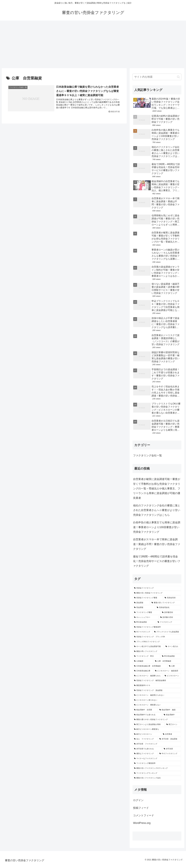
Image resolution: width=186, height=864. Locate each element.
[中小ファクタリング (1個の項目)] (169, 754)
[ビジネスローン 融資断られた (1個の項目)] (148, 676)
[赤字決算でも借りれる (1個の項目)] (147, 749)
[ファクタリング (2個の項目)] (168, 622)
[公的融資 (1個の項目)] (143, 661)
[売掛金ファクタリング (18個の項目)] (157, 588)
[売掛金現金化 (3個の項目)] (168, 607)
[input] (157, 77)
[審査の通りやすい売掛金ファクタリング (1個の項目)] (157, 719)
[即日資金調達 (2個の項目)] (144, 622)
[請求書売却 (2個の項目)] (171, 612)
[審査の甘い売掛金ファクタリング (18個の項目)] (157, 593)
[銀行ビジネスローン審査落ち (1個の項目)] (157, 729)
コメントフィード (143, 815)
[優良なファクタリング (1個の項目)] (145, 754)
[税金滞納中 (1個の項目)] (171, 715)
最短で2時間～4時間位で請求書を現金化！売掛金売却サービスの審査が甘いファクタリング (156, 561)
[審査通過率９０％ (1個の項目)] (157, 685)
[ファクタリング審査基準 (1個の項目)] (157, 763)
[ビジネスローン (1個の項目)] (172, 676)
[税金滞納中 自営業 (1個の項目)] (145, 710)
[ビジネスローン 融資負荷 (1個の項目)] (167, 671)
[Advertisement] (93, 44)
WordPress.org (142, 823)
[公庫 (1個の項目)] (174, 666)
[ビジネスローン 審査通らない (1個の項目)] (157, 705)
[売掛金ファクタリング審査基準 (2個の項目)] (157, 627)
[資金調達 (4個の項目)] (141, 603)
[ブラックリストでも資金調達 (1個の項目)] (167, 632)
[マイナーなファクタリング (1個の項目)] (157, 758)
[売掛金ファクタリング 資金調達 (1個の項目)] (157, 690)
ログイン (138, 800)
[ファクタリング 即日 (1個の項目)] (146, 656)
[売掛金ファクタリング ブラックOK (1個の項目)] (157, 637)
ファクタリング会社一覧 (147, 455)
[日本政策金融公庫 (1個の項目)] (143, 671)
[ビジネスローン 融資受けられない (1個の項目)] (157, 695)
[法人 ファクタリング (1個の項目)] (145, 739)
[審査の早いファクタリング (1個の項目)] (157, 651)
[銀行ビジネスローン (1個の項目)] (147, 734)
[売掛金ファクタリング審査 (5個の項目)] (148, 598)
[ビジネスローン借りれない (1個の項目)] (157, 700)
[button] (178, 77)
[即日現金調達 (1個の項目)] (171, 656)
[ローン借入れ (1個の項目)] (172, 646)
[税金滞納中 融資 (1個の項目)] (169, 710)
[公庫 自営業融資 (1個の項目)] (167, 661)
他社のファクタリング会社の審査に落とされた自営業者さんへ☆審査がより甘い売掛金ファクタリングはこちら (156, 510)
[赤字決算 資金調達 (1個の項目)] (169, 739)
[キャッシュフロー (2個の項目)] (145, 617)
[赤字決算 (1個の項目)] (171, 749)
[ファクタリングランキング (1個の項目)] (157, 773)
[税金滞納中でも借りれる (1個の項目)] (147, 715)
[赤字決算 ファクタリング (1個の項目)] (157, 744)
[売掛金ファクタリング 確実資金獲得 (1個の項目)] (157, 680)
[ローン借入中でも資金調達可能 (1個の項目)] (148, 646)
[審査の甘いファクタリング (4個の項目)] (165, 603)
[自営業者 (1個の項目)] (171, 734)
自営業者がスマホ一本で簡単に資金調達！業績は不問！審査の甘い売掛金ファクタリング (156, 544)
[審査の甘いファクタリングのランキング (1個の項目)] (157, 768)
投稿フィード (141, 807)
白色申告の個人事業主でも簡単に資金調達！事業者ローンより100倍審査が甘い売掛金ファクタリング (156, 527)
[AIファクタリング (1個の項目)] (142, 632)
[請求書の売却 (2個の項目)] (170, 617)
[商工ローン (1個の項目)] (173, 724)
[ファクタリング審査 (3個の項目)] (146, 612)
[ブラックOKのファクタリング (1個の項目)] (157, 642)
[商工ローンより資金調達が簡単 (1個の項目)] (148, 724)
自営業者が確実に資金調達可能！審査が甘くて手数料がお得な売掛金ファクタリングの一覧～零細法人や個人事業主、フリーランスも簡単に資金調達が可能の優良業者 (156, 488)
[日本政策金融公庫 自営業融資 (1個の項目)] (150, 666)
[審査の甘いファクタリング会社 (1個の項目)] (157, 778)
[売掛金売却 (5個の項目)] (172, 598)
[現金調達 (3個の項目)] (144, 607)
